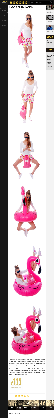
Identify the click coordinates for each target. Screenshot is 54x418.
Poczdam (49, 56)
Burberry (49, 58)
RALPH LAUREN (50, 55)
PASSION (48, 45)
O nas (4, 15)
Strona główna (4, 8)
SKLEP (4, 13)
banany (48, 67)
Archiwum (4, 25)
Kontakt (4, 22)
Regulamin (4, 20)
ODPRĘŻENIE (49, 66)
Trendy (25, 9)
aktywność (49, 59)
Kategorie (4, 10)
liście (52, 65)
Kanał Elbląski (50, 53)
